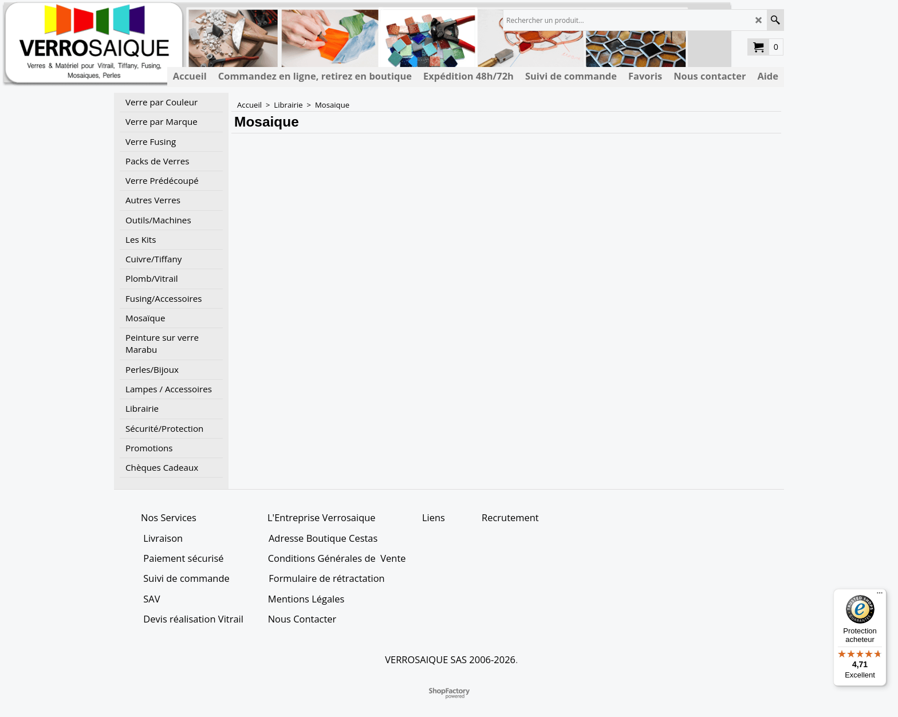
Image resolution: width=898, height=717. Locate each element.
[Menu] (880, 595)
